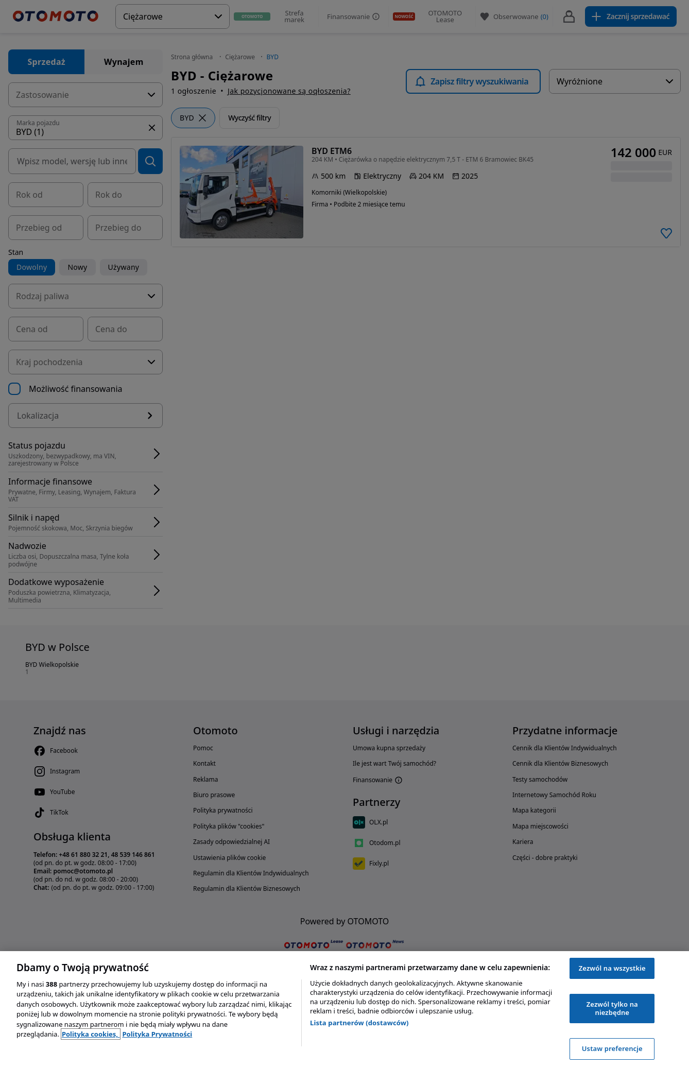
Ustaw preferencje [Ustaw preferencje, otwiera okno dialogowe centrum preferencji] (612, 1048)
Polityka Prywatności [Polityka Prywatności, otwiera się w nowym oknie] (157, 1034)
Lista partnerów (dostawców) (359, 1022)
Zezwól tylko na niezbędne (612, 1008)
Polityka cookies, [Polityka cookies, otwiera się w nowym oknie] (91, 1034)
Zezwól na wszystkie (612, 968)
